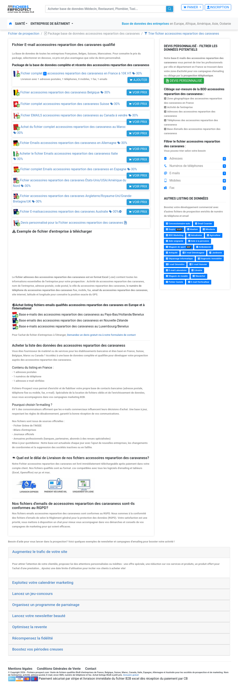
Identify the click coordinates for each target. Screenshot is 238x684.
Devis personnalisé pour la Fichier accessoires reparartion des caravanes (74, 223)
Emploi (174, 229)
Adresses (195, 159)
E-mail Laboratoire (176, 270)
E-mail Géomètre (175, 264)
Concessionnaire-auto (178, 223)
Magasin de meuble (177, 276)
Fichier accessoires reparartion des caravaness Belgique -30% (61, 92)
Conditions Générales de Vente (59, 669)
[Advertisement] (195, 320)
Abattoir (192, 229)
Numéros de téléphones (195, 166)
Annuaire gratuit (131, 675)
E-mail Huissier (198, 264)
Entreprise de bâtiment (51, 24)
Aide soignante (174, 241)
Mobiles (195, 181)
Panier (191, 7)
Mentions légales (20, 669)
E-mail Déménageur (194, 252)
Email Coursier (203, 223)
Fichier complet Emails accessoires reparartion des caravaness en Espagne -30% (75, 169)
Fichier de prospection (23, 33)
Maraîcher (199, 276)
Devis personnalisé (184, 81)
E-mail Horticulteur (198, 282)
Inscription (218, 7)
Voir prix (138, 92)
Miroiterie (209, 229)
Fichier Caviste (174, 282)
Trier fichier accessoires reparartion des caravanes (181, 33)
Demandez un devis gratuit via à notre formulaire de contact (101, 334)
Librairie (196, 270)
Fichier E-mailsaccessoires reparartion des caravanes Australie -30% (67, 211)
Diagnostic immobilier (210, 258)
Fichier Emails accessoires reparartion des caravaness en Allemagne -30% (70, 143)
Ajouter (138, 80)
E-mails (195, 173)
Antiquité (171, 252)
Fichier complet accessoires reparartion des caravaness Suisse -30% (66, 104)
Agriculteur (214, 235)
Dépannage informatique (179, 258)
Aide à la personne (198, 241)
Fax (195, 188)
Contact (90, 669)
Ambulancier (203, 247)
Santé (20, 24)
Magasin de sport (178, 247)
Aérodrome (195, 235)
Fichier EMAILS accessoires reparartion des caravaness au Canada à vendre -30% (75, 115)
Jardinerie (215, 252)
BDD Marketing (174, 235)
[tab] (119, 552)
